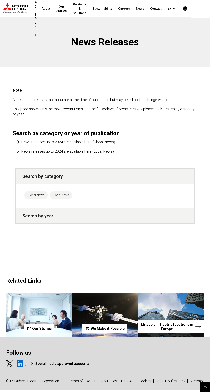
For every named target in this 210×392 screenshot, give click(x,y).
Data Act (128, 382)
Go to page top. (205, 387)
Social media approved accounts (62, 365)
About (47, 8)
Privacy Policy (105, 382)
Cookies (145, 382)
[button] (188, 176)
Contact (157, 8)
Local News (69, 196)
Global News (38, 196)
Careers (125, 8)
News (141, 8)
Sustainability (103, 8)
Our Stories (63, 9)
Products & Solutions (81, 8)
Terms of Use (79, 382)
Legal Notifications (170, 382)
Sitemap (196, 382)
